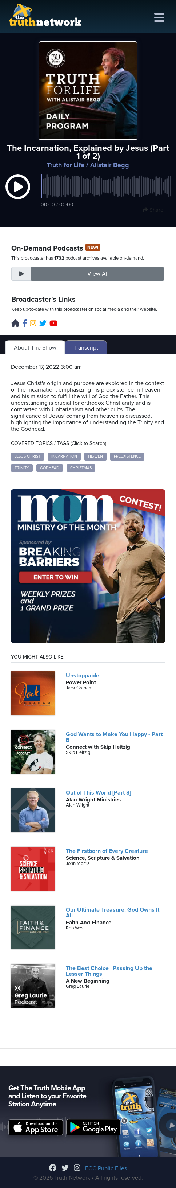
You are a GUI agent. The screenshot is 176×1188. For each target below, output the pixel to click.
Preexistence (127, 456)
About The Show (35, 347)
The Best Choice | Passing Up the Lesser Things (109, 971)
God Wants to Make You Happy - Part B (114, 737)
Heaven (95, 456)
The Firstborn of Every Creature (107, 851)
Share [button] (153, 210)
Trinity (22, 468)
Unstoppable (82, 675)
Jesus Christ (27, 456)
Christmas (81, 468)
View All (98, 273)
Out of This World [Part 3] (98, 792)
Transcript (85, 347)
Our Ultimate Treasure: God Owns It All (112, 912)
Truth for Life (65, 165)
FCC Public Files (106, 1168)
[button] (17, 194)
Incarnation (64, 456)
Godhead (49, 468)
